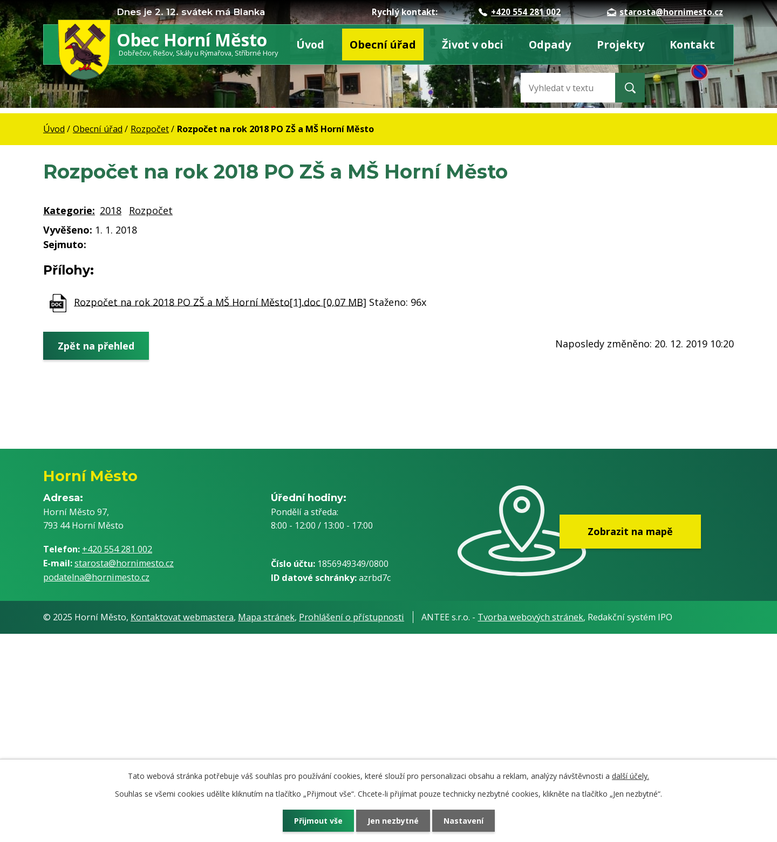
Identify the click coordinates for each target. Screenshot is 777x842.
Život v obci (472, 44)
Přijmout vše (318, 821)
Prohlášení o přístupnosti (351, 617)
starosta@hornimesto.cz (665, 11)
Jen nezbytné (393, 821)
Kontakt (692, 44)
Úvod (310, 44)
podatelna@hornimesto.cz (96, 577)
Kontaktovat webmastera (182, 617)
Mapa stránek (266, 617)
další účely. (630, 776)
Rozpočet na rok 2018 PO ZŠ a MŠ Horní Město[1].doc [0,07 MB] (220, 301)
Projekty (620, 44)
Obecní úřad (383, 44)
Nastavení (463, 821)
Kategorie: (69, 210)
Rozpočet (150, 129)
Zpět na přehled (96, 345)
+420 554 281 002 (520, 11)
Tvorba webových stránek (530, 617)
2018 (110, 210)
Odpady (550, 44)
